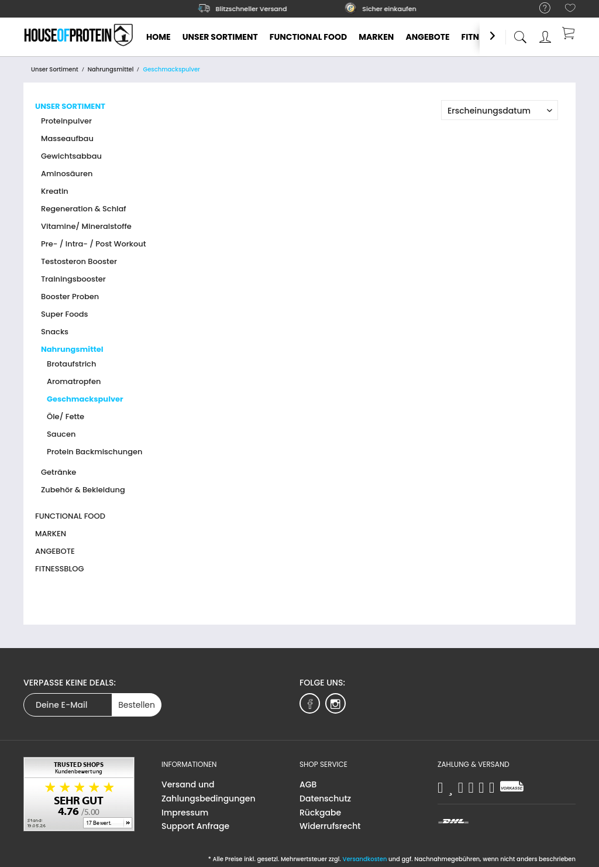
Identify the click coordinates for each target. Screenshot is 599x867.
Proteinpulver (66, 120)
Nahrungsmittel (72, 349)
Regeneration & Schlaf (83, 208)
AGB (308, 784)
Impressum (184, 812)
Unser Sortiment (70, 106)
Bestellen (136, 705)
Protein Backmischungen (94, 451)
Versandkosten (364, 859)
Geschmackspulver (85, 399)
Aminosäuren (66, 173)
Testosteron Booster (79, 261)
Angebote (55, 551)
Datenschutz (325, 798)
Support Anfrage (195, 826)
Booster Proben (70, 296)
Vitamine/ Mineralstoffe (86, 226)
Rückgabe (320, 812)
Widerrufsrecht (330, 826)
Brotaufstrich (71, 363)
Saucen (61, 434)
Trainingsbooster (73, 279)
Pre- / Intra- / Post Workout (93, 243)
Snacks (54, 331)
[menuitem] (539, 8)
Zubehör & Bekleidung (83, 489)
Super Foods (64, 314)
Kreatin (54, 191)
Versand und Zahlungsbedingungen (208, 791)
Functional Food (70, 516)
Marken (50, 533)
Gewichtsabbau (71, 156)
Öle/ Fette (65, 416)
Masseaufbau (67, 138)
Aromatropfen (74, 381)
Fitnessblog (59, 568)
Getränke (58, 472)
